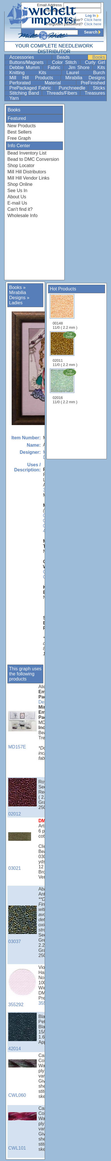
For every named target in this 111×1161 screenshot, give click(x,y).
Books (98, 57)
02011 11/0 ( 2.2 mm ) (65, 349)
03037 (22, 925)
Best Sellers (19, 132)
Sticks (99, 88)
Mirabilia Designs (85, 77)
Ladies (15, 302)
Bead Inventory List (26, 153)
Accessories (30, 57)
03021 (22, 851)
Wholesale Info (22, 215)
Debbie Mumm (25, 67)
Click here (92, 20)
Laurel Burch (85, 72)
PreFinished (93, 82)
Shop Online (19, 184)
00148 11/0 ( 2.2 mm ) (65, 312)
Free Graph (19, 138)
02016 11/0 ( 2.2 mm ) (65, 386)
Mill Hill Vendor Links (28, 178)
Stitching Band (25, 93)
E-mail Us (17, 203)
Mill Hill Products (34, 77)
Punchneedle (73, 88)
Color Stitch (65, 62)
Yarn (14, 98)
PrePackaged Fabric (31, 88)
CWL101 (22, 1131)
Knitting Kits (34, 72)
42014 (22, 1032)
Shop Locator (20, 165)
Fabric (55, 67)
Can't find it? (19, 209)
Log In (93, 16)
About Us (16, 196)
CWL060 (22, 1078)
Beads (71, 57)
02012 (22, 797)
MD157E (22, 730)
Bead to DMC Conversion (33, 159)
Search (93, 32)
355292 (22, 988)
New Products (21, 125)
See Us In (17, 190)
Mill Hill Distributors (26, 171)
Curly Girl (95, 62)
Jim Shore (79, 67)
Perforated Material (42, 82)
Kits (101, 67)
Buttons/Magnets (27, 62)
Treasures (95, 93)
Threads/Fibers (63, 93)
